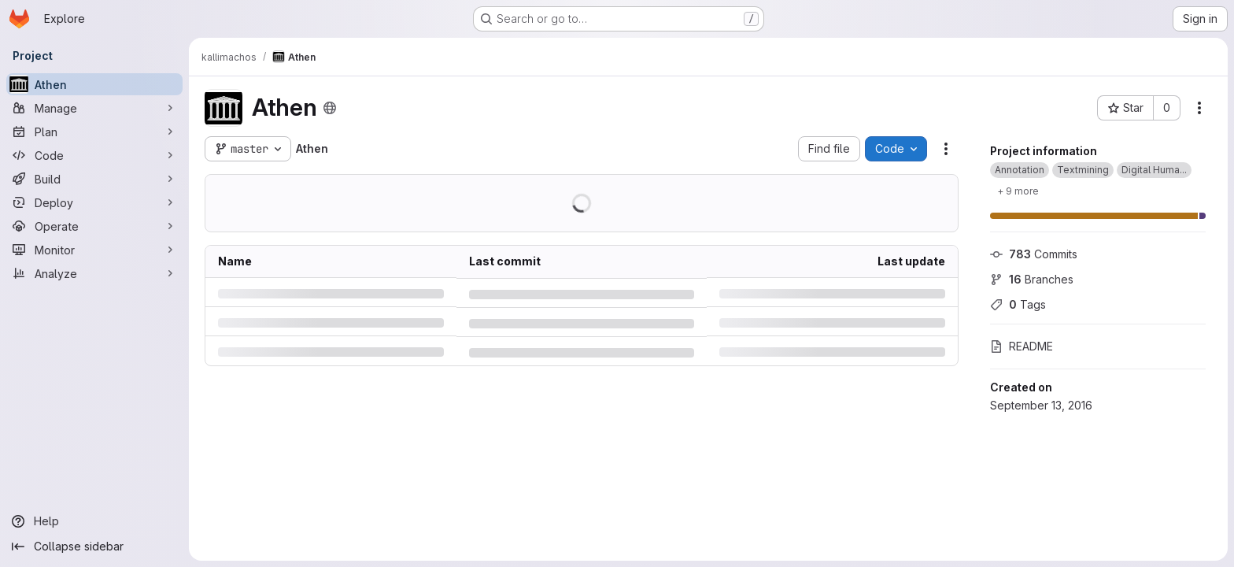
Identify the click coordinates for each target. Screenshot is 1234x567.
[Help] (94, 521)
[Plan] (94, 131)
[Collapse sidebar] (94, 547)
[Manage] (94, 108)
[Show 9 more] (1018, 190)
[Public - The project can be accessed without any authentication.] (329, 108)
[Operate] (94, 226)
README (1021, 346)
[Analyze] (94, 273)
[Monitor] (94, 250)
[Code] (94, 155)
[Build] (94, 179)
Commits (1033, 254)
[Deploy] (94, 202)
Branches (1031, 279)
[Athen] (94, 84)
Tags (1018, 304)
